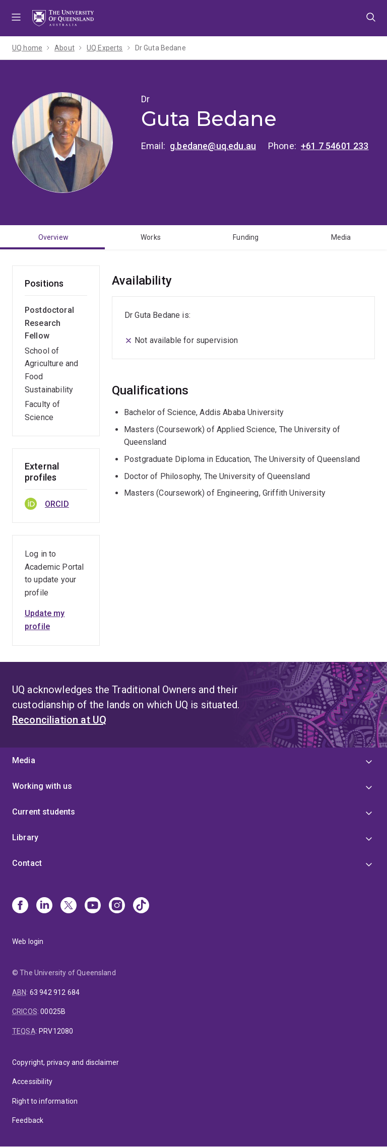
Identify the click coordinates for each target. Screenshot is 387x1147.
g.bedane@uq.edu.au (213, 146)
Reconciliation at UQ (59, 720)
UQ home (27, 48)
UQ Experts (105, 48)
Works (151, 237)
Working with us (42, 786)
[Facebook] (20, 906)
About (64, 48)
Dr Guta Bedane (160, 48)
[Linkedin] (44, 906)
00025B (53, 1011)
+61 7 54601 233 (334, 146)
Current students (44, 812)
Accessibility (32, 1081)
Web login (27, 941)
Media (23, 760)
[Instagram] (117, 906)
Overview (53, 237)
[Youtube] (93, 906)
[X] (68, 906)
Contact (27, 863)
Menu (16, 18)
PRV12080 (56, 1031)
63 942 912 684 (55, 992)
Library (25, 837)
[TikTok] (141, 906)
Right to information (45, 1101)
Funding (246, 237)
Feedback (27, 1120)
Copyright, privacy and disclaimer (65, 1062)
